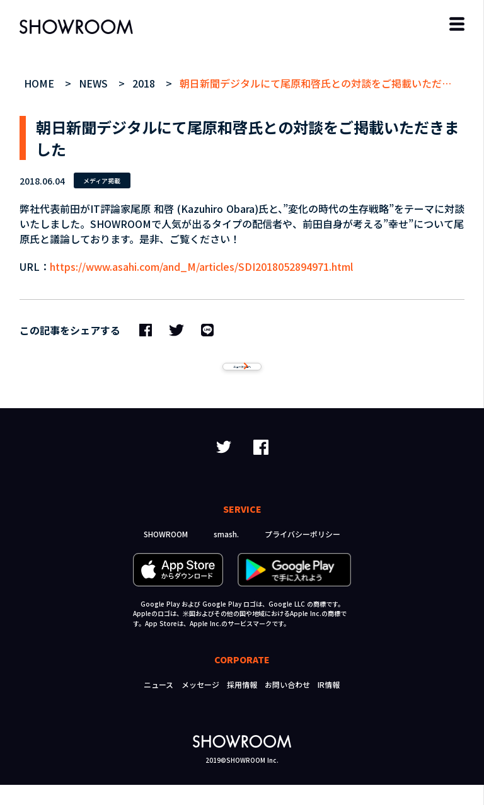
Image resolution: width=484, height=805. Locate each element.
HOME (40, 83)
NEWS (95, 83)
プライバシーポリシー (302, 554)
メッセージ (200, 704)
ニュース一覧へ (242, 376)
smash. (226, 554)
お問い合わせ (287, 704)
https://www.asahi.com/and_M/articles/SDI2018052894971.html (201, 266)
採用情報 (242, 704)
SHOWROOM (166, 554)
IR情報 (329, 704)
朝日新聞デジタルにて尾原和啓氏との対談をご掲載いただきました (331, 83)
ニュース (158, 704)
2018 (145, 83)
